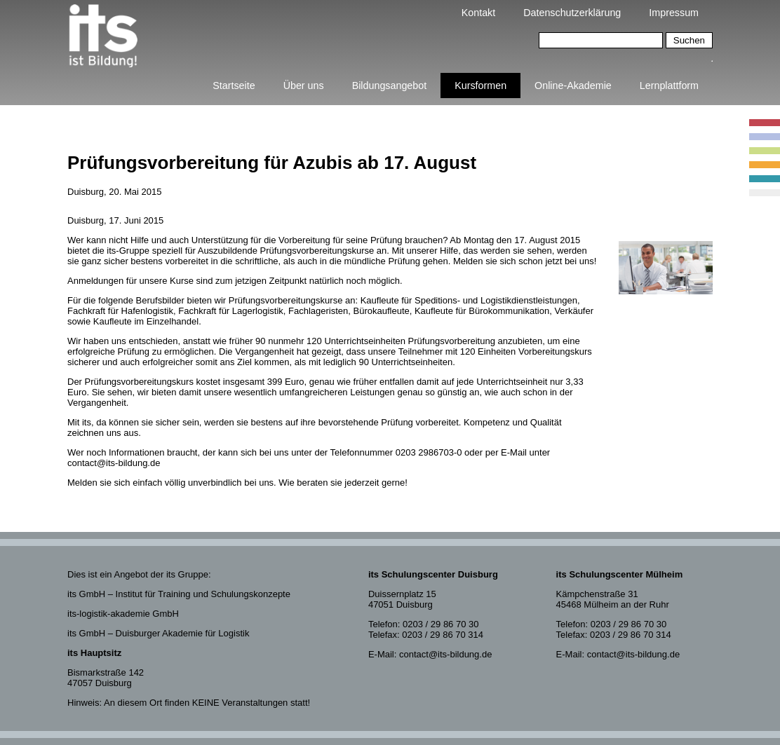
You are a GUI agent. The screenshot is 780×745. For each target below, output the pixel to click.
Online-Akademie (573, 85)
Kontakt (478, 12)
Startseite (234, 85)
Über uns (303, 85)
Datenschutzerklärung (572, 12)
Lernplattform (669, 85)
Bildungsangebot (389, 85)
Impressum (674, 12)
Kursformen (480, 85)
